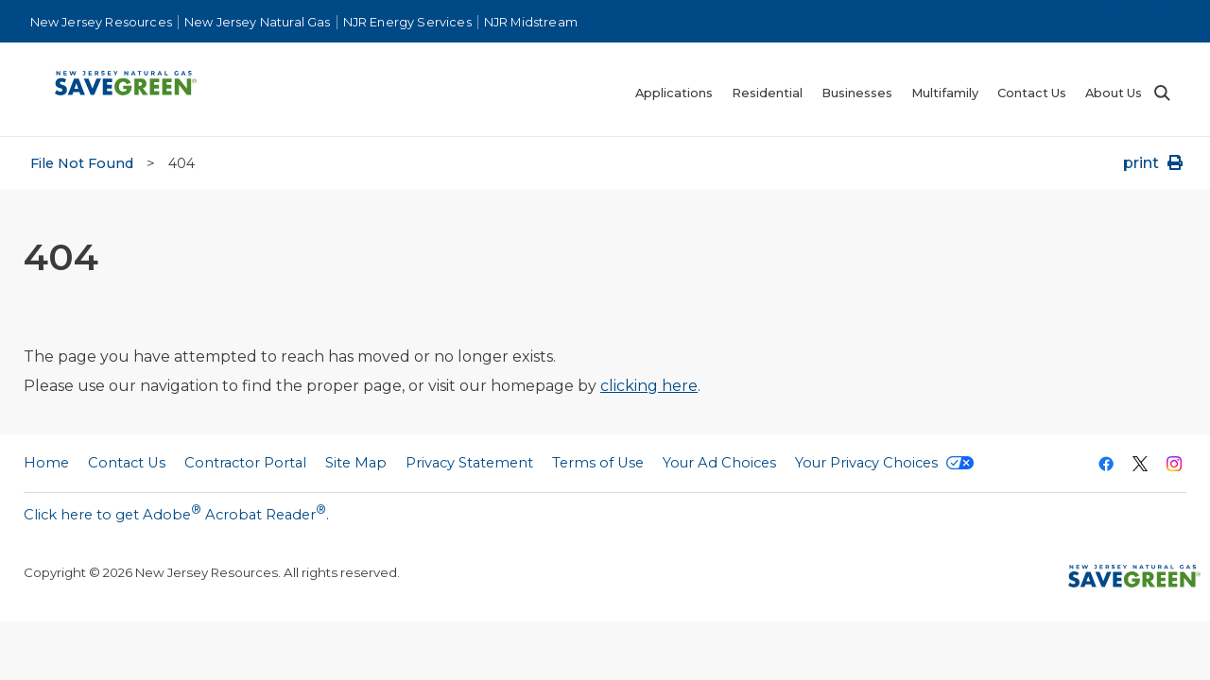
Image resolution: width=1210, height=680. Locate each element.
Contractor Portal (1134, 14)
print (1154, 163)
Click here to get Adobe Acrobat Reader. (176, 512)
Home (46, 462)
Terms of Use (598, 462)
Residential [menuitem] (767, 93)
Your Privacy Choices (884, 462)
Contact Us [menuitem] (1031, 93)
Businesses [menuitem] (856, 93)
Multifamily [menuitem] (944, 93)
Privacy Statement (469, 462)
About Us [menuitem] (1113, 93)
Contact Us (126, 462)
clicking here (649, 386)
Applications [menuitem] (674, 93)
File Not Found (81, 163)
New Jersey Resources (101, 22)
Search (1160, 93)
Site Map (356, 462)
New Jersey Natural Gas (257, 22)
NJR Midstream (531, 22)
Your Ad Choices (719, 462)
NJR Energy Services (407, 22)
